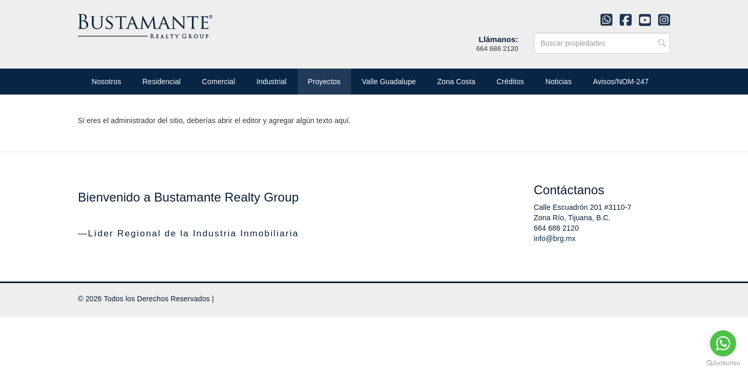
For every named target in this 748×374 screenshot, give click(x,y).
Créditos (510, 81)
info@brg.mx (555, 238)
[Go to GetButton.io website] (723, 363)
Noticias (558, 81)
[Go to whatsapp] (723, 343)
